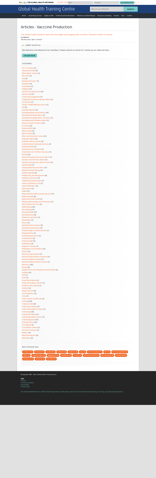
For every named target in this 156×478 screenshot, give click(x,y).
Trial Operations (28, 322)
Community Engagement (31, 97)
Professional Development (65, 16)
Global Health (27, 165)
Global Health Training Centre (46, 9)
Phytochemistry (28, 233)
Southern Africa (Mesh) (30, 285)
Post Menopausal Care (30, 236)
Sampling (25, 272)
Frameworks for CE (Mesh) (31, 149)
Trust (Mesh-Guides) (29, 327)
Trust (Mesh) (26, 325)
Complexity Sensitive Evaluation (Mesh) (36, 99)
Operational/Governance (31, 225)
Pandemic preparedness (31, 228)
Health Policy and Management (33, 175)
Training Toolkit (28, 304)
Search (130, 9)
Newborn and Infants (30, 217)
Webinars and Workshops (86, 16)
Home (24, 16)
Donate (116, 16)
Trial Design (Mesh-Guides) (32, 317)
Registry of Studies (29, 246)
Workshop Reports (29, 335)
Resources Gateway (104, 16)
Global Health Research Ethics (33, 167)
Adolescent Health (28, 70)
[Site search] (107, 9)
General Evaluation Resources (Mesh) (36, 157)
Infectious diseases (29, 178)
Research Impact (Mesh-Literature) (35, 257)
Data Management (28, 110)
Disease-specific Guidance (32, 123)
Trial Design (26, 312)
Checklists (25, 84)
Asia (23, 78)
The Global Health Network (36, 2)
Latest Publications (29, 186)
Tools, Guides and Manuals (32, 299)
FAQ (122, 16)
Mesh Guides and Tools (31, 204)
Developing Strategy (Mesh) (32, 115)
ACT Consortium (28, 68)
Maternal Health (28, 196)
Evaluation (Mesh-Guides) (31, 141)
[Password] (106, 2)
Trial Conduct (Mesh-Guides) (32, 309)
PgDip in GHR (48, 16)
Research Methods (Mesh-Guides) (34, 262)
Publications (26, 243)
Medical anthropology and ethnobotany (36, 202)
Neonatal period (28, 215)
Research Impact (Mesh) (31, 254)
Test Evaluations (28, 293)
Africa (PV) (25, 76)
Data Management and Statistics (33, 112)
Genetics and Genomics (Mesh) (33, 160)
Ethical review (27, 131)
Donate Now (62, 2)
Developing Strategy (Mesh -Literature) (36, 118)
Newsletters (26, 220)
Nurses (24, 223)
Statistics (25, 288)
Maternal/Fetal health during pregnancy (36, 194)
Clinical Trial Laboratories (31, 91)
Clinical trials (26, 94)
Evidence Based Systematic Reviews (35, 144)
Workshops (26, 338)
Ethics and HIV (27, 133)
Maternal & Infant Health (31, 199)
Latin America (27, 188)
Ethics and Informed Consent (33, 136)
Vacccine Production (29, 330)
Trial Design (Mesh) (29, 314)
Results (25, 267)
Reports (25, 251)
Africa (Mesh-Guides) (30, 73)
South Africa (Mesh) (29, 280)
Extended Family (28, 146)
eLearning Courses (35, 16)
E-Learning (26, 126)
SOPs (24, 278)
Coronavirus (26, 102)
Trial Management (28, 320)
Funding (25, 154)
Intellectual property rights (32, 181)
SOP (23, 275)
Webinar (25, 332)
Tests (24, 296)
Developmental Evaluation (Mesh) (34, 120)
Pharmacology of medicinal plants (34, 230)
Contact (129, 16)
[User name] (80, 2)
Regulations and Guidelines (32, 249)
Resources (26, 264)
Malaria (24, 191)
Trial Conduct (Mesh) (29, 306)
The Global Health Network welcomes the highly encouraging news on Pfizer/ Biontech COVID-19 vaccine (66, 34)
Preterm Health (27, 241)
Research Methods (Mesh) (31, 259)
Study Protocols (28, 291)
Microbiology (27, 209)
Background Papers (29, 81)
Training (25, 301)
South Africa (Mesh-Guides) (32, 283)
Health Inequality (28, 173)
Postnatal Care (27, 238)
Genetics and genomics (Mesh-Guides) (36, 162)
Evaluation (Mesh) (28, 139)
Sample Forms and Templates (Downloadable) (39, 270)
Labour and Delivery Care (31, 183)
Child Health (26, 86)
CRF (23, 107)
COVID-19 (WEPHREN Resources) (34, 105)
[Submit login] (127, 2)
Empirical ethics (27, 128)
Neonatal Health (28, 212)
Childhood (26, 89)
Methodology (27, 207)
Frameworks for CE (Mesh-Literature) (35, 152)
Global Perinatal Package (31, 170)
